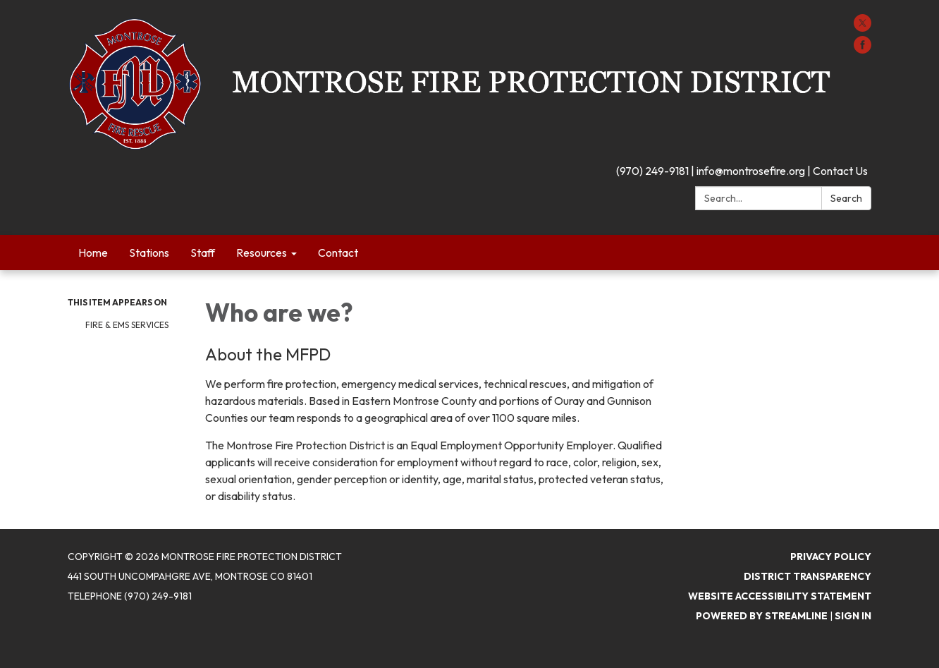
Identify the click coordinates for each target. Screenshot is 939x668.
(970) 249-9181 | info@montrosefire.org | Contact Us (742, 171)
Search (846, 198)
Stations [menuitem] (149, 252)
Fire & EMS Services (126, 325)
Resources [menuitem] (261, 252)
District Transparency (807, 576)
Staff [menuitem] (202, 252)
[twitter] (862, 27)
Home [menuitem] (93, 252)
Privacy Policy (830, 556)
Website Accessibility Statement (779, 596)
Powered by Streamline (762, 615)
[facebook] (862, 49)
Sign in (853, 615)
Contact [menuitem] (338, 252)
